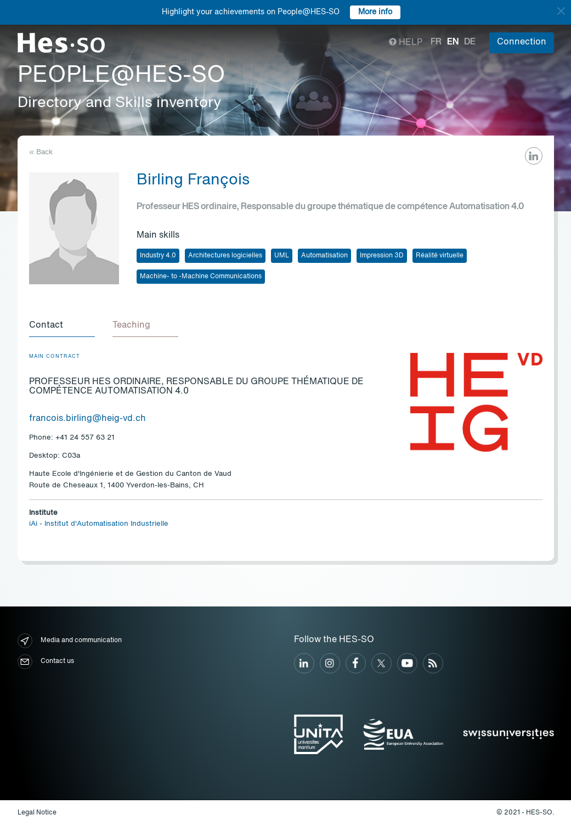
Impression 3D (382, 255)
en (453, 42)
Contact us (46, 661)
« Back (41, 152)
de (470, 42)
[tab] (62, 326)
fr (436, 42)
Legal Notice (37, 813)
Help (405, 42)
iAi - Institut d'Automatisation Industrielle (98, 523)
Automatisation (324, 255)
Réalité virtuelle (439, 255)
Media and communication (70, 640)
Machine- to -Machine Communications (201, 276)
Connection (521, 42)
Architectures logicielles (225, 255)
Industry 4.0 (158, 255)
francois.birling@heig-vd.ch (87, 418)
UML (281, 255)
